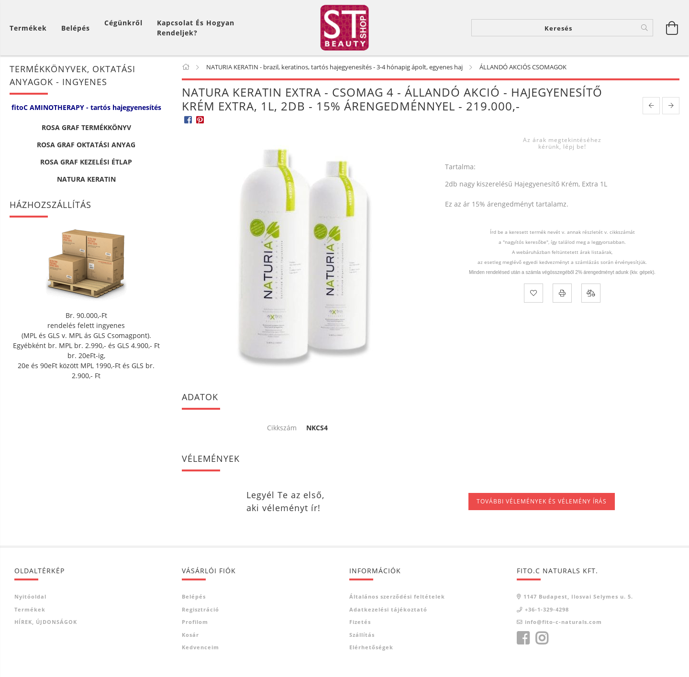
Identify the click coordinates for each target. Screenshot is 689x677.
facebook (523, 640)
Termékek (29, 610)
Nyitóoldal (30, 598)
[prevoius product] (651, 107)
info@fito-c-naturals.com (563, 623)
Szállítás (362, 636)
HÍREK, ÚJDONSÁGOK (45, 623)
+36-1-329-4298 (547, 610)
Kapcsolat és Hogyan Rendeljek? (195, 28)
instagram (541, 640)
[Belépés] (75, 29)
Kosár (190, 636)
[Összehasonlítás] (590, 295)
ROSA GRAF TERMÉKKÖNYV (86, 129)
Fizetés (360, 623)
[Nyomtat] (562, 295)
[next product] (670, 107)
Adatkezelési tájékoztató (388, 610)
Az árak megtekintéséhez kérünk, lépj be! (562, 144)
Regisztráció (200, 610)
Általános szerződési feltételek (397, 598)
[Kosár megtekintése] (30, 29)
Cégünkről (123, 23)
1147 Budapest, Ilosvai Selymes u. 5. (578, 598)
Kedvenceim (200, 649)
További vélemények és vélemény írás (542, 503)
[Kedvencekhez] (533, 295)
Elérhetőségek (371, 649)
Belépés (194, 598)
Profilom (195, 623)
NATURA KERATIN (86, 181)
